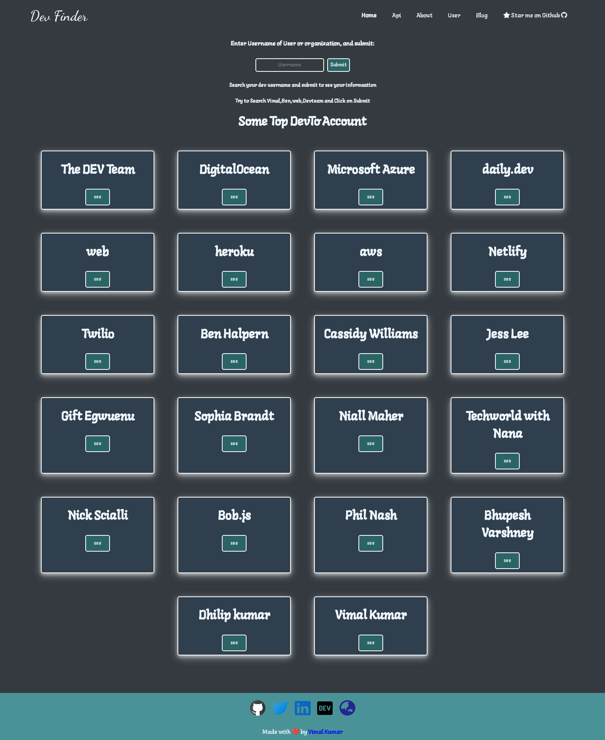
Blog (482, 16)
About (424, 16)
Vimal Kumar (325, 732)
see (97, 197)
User (454, 16)
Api (396, 16)
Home (369, 16)
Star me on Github (535, 15)
